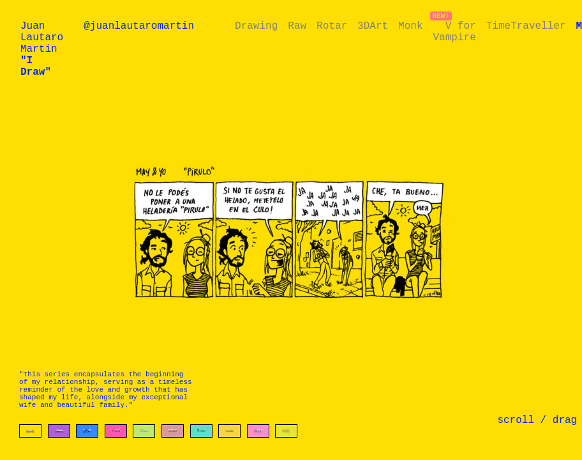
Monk (410, 27)
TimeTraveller (526, 27)
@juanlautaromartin (139, 27)
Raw (297, 27)
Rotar (332, 27)
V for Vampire (454, 34)
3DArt (372, 27)
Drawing (256, 27)
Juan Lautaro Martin (41, 55)
